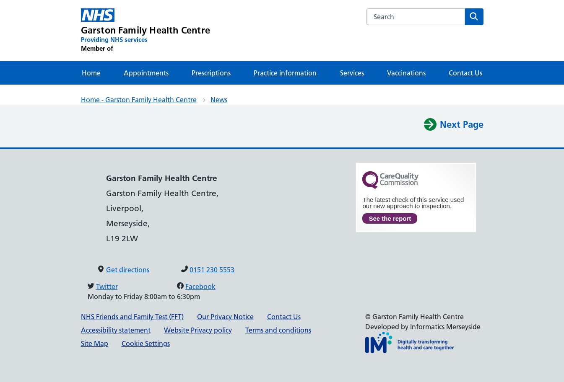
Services (352, 73)
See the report (390, 218)
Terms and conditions (278, 330)
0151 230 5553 (212, 270)
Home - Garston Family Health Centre (139, 100)
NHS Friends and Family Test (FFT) (132, 316)
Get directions (127, 270)
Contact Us (465, 73)
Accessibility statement (116, 330)
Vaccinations (406, 73)
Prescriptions (211, 73)
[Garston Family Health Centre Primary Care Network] (146, 30)
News (219, 100)
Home (91, 73)
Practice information (285, 73)
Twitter (107, 286)
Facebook (200, 286)
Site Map (94, 343)
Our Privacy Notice (225, 316)
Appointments (146, 73)
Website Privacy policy (198, 330)
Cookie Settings (146, 343)
